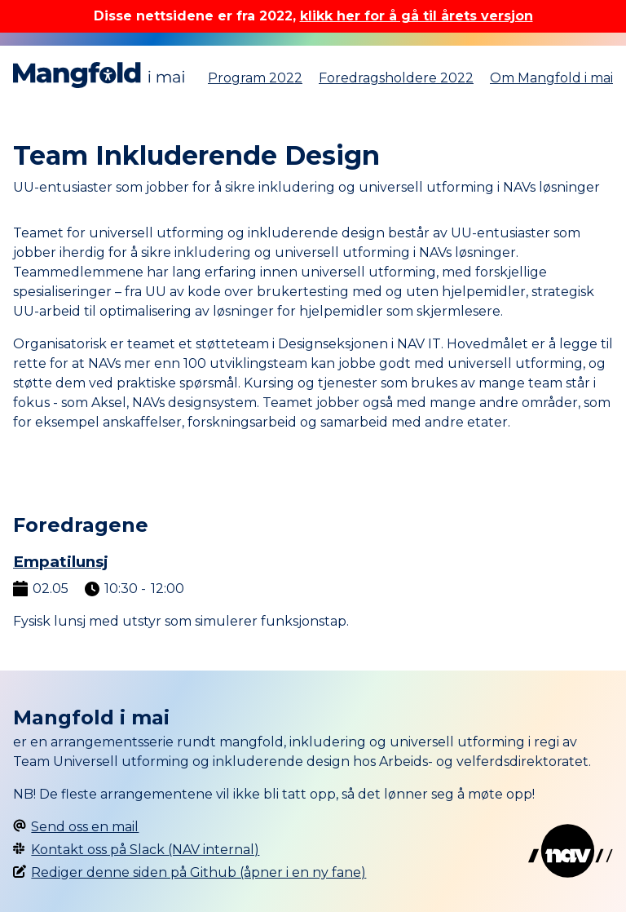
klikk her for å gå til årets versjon (416, 16)
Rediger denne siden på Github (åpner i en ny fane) (198, 872)
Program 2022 (255, 78)
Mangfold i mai (98, 75)
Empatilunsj (60, 561)
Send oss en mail (85, 827)
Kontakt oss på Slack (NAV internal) (145, 849)
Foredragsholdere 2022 (396, 78)
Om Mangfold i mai (551, 78)
